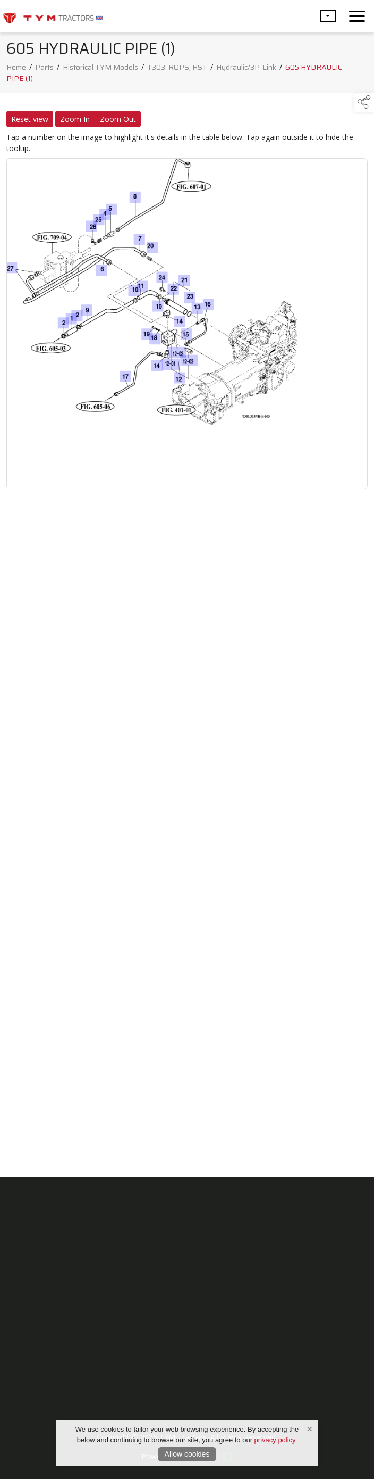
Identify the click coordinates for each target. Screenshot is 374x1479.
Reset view (29, 122)
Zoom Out (118, 122)
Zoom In (75, 122)
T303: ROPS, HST (177, 70)
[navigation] (357, 16)
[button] (328, 16)
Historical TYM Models (100, 70)
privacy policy (274, 1440)
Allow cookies (187, 1454)
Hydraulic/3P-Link (246, 70)
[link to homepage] (53, 16)
